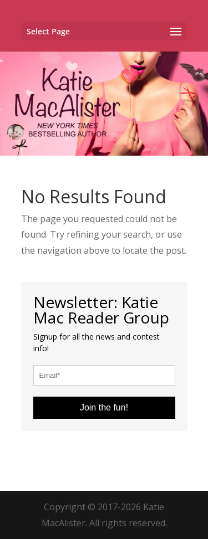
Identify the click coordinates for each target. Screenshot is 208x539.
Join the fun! (104, 407)
